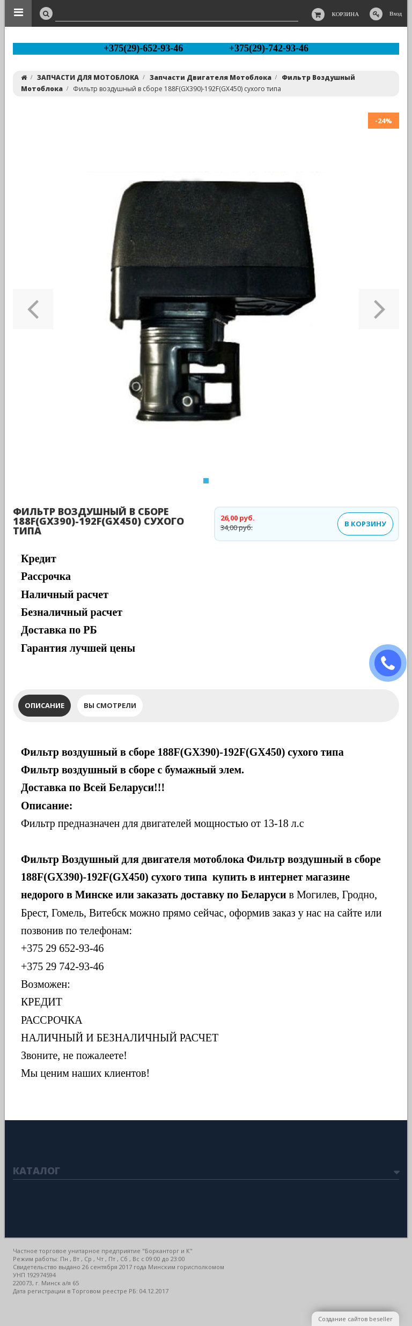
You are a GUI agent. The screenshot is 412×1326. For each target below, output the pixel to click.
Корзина (345, 14)
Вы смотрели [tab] (110, 705)
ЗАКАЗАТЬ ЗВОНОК (392, 663)
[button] (33, 305)
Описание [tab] (44, 705)
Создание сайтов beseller (355, 1319)
